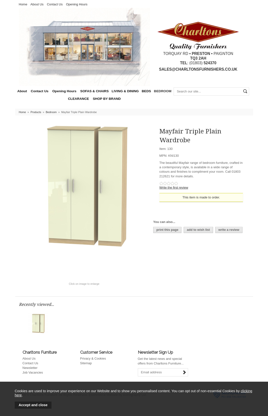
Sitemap (86, 363)
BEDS (146, 91)
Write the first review (173, 187)
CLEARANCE (78, 99)
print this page (167, 230)
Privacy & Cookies (93, 358)
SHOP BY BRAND (107, 99)
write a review (228, 230)
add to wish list (198, 230)
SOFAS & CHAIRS (94, 91)
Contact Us (55, 4)
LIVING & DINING (125, 91)
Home (23, 4)
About (22, 91)
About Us (36, 4)
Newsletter (30, 368)
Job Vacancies (33, 372)
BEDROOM (162, 91)
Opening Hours (76, 4)
